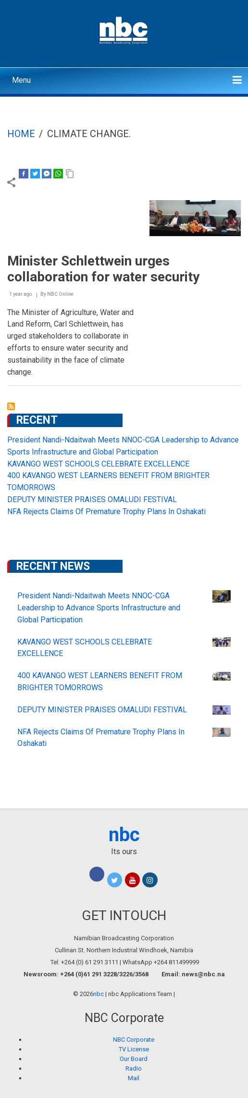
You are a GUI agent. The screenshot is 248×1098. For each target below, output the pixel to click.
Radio (133, 1068)
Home (21, 133)
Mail (133, 1078)
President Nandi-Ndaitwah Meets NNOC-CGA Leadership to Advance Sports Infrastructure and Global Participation (98, 607)
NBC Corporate (133, 1039)
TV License (134, 1049)
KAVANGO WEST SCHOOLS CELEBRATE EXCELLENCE (98, 463)
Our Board (134, 1058)
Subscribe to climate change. (11, 406)
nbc (124, 834)
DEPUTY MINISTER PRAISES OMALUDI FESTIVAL (92, 499)
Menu (21, 80)
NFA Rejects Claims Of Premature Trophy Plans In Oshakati (106, 511)
